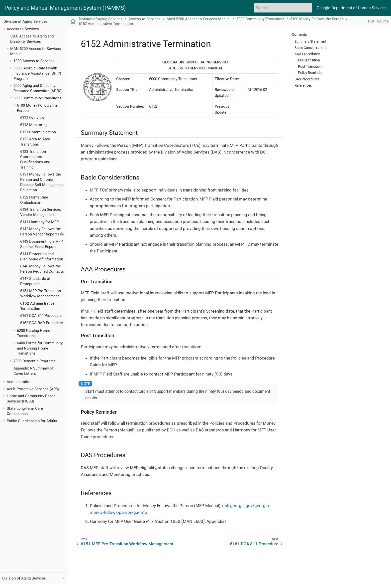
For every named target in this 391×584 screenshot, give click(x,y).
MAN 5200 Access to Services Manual (198, 19)
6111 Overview (32, 117)
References (303, 85)
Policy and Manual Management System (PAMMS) (65, 8)
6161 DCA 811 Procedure (41, 315)
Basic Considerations (310, 48)
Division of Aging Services (25, 21)
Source (383, 21)
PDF (371, 21)
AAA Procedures (307, 54)
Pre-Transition (309, 60)
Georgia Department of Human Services (352, 7)
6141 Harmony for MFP (39, 222)
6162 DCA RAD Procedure (41, 323)
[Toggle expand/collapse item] (4, 29)
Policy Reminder (310, 73)
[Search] (283, 7)
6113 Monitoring (33, 125)
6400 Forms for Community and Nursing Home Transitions (40, 348)
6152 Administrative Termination (106, 23)
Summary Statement (310, 41)
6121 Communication (38, 132)
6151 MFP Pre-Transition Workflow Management (127, 543)
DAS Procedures (306, 79)
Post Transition (310, 66)
